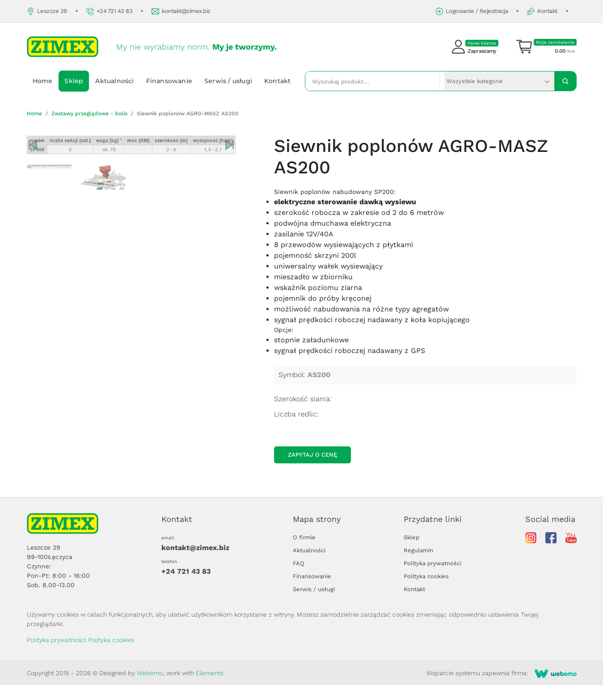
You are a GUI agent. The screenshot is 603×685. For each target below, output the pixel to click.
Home (43, 81)
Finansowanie (169, 81)
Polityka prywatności (432, 563)
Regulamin (418, 550)
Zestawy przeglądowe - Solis (89, 113)
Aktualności (114, 81)
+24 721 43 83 (109, 11)
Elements (209, 673)
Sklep (73, 81)
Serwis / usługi (228, 81)
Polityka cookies (426, 576)
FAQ (298, 563)
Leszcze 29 (47, 11)
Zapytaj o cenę (312, 454)
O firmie (304, 537)
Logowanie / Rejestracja (471, 11)
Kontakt (542, 11)
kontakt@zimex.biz (181, 11)
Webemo (150, 673)
